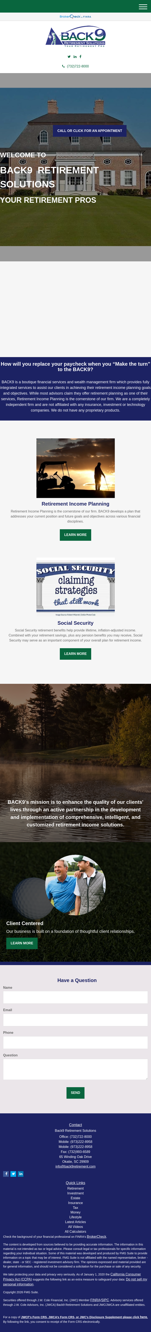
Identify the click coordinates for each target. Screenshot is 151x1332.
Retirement (75, 1188)
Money (75, 1212)
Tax (75, 1207)
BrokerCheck (96, 1236)
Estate (75, 1198)
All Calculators (75, 1231)
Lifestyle (75, 1217)
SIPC (105, 1300)
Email (7, 1010)
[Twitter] (69, 56)
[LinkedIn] (75, 56)
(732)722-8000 (75, 66)
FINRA (95, 1300)
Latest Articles (75, 1222)
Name (7, 987)
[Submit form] (75, 1093)
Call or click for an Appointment (89, 131)
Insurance (75, 1203)
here (143, 1317)
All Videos (75, 1227)
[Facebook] (80, 56)
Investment (75, 1193)
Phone (8, 1032)
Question (10, 1055)
